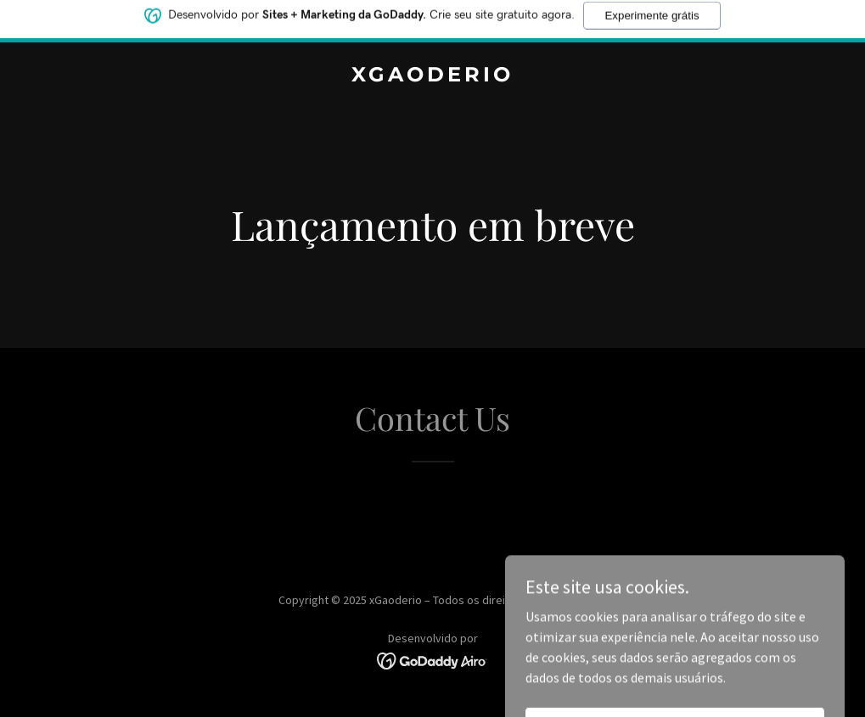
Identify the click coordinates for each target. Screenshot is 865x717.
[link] (432, 76)
